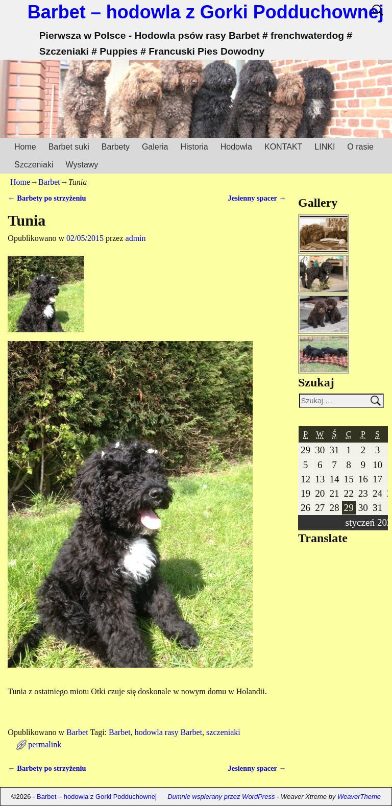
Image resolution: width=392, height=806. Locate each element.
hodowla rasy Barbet (168, 732)
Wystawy (81, 164)
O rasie (360, 146)
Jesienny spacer (257, 198)
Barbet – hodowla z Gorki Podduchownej (206, 12)
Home (25, 146)
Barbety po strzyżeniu (47, 198)
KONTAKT (283, 146)
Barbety (116, 146)
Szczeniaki (33, 164)
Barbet (49, 182)
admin (136, 238)
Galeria (155, 146)
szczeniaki (223, 732)
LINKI (324, 146)
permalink (44, 744)
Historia (194, 146)
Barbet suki (68, 146)
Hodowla (236, 146)
